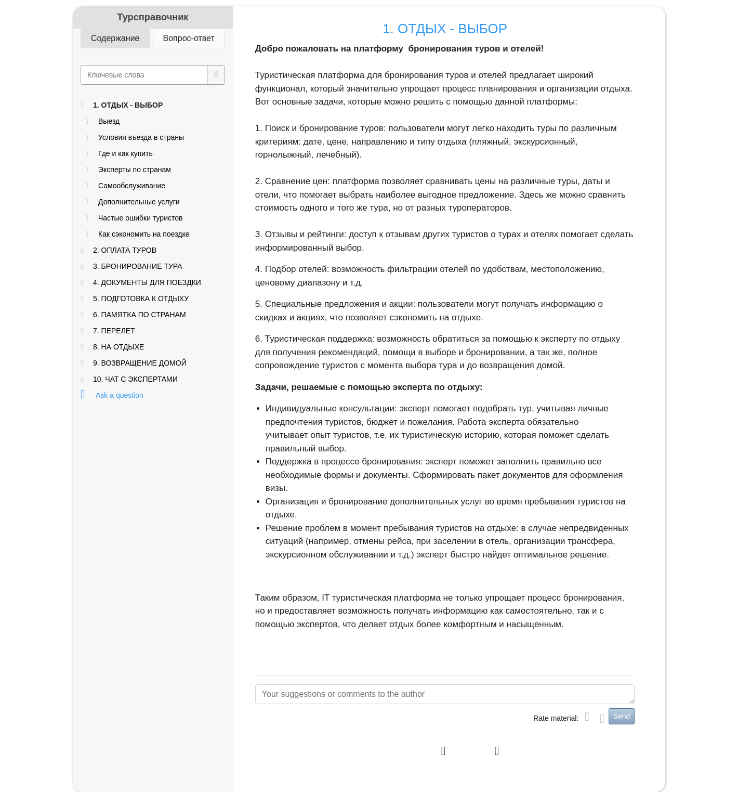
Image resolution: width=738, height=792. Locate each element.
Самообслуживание (131, 185)
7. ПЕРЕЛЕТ (114, 331)
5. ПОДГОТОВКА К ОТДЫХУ (141, 298)
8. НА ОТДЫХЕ (118, 347)
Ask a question (119, 395)
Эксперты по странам (134, 169)
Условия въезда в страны (141, 137)
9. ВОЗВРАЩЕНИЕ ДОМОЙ (140, 363)
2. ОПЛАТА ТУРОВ (124, 250)
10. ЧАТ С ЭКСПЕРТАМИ (135, 379)
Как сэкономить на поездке (144, 234)
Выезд (109, 121)
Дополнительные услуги (139, 202)
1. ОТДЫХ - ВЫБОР (128, 105)
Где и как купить (125, 153)
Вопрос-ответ (189, 37)
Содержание (115, 37)
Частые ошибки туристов (140, 218)
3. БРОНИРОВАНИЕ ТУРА (137, 266)
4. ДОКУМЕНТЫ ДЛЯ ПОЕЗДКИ (147, 282)
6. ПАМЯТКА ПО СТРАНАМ (139, 314)
